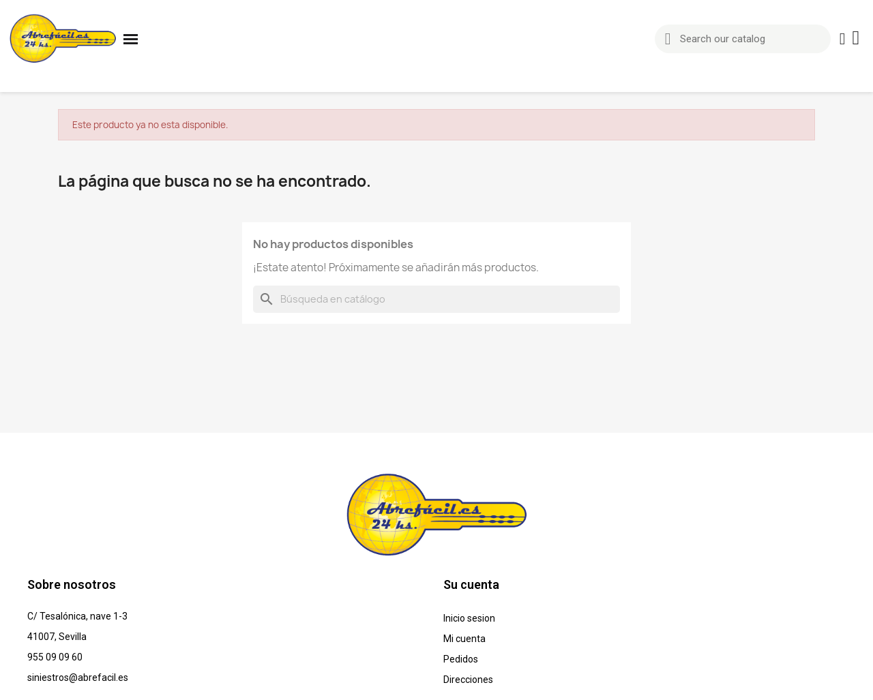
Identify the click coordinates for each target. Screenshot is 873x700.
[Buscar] (436, 299)
